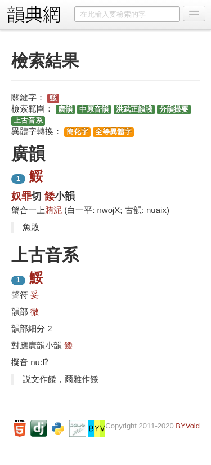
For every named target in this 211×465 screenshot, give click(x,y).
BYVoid (188, 426)
